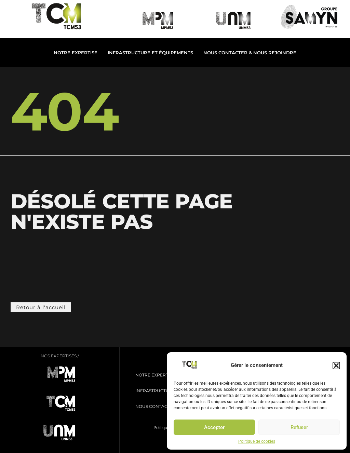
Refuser (299, 427)
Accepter (214, 427)
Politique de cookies (256, 441)
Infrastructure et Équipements (150, 52)
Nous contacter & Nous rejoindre (249, 52)
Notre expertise (75, 52)
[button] (336, 365)
